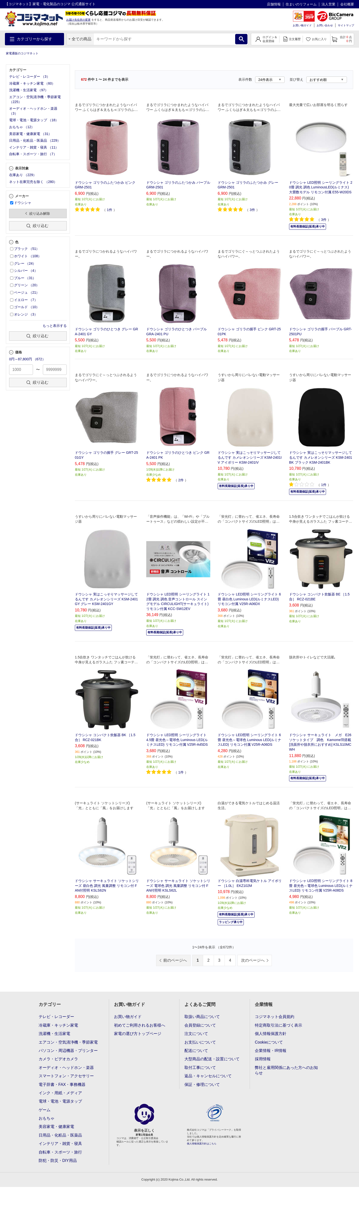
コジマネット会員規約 (274, 1017)
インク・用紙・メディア (60, 1093)
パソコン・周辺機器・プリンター (68, 1050)
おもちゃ (46, 1118)
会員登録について (200, 1025)
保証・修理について (202, 1084)
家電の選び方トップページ (137, 1034)
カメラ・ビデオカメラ (58, 1059)
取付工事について (200, 1067)
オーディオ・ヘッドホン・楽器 (66, 1067)
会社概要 (347, 4)
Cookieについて (269, 1042)
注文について (196, 1034)
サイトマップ (346, 25)
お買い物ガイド (302, 25)
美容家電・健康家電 (56, 1126)
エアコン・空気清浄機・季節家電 (68, 1042)
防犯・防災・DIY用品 (58, 1160)
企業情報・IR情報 (270, 1050)
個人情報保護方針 (270, 1034)
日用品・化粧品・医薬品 (60, 1135)
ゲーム (44, 1110)
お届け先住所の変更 (78, 19)
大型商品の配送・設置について (212, 1059)
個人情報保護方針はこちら (201, 1143)
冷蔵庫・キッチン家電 (58, 1025)
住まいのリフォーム (301, 4)
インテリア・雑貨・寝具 (60, 1143)
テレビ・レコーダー (56, 1017)
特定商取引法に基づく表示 (278, 1025)
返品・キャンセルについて (208, 1076)
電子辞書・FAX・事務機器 (62, 1084)
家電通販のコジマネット (22, 53)
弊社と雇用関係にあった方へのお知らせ (286, 1070)
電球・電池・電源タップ (60, 1101)
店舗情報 (274, 4)
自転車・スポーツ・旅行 (60, 1152)
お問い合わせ (325, 25)
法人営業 (328, 4)
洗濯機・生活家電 (54, 1034)
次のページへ (253, 960)
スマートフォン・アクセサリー (66, 1076)
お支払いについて (200, 1042)
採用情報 (263, 1059)
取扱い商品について (202, 1017)
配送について (196, 1050)
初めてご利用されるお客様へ (139, 1025)
